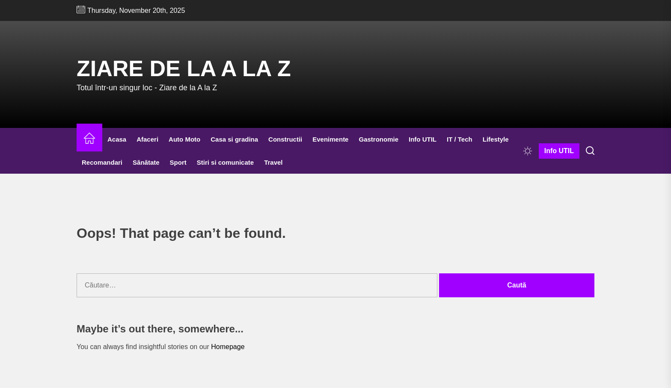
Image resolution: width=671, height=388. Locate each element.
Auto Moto (184, 139)
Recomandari (102, 162)
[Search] (590, 151)
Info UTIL (422, 139)
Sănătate (146, 162)
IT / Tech (459, 139)
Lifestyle (496, 139)
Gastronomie (378, 139)
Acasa (116, 139)
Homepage (227, 346)
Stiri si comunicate (225, 162)
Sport (178, 162)
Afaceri (147, 139)
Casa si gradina (234, 139)
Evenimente (330, 139)
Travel (273, 162)
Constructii (285, 139)
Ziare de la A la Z (184, 68)
